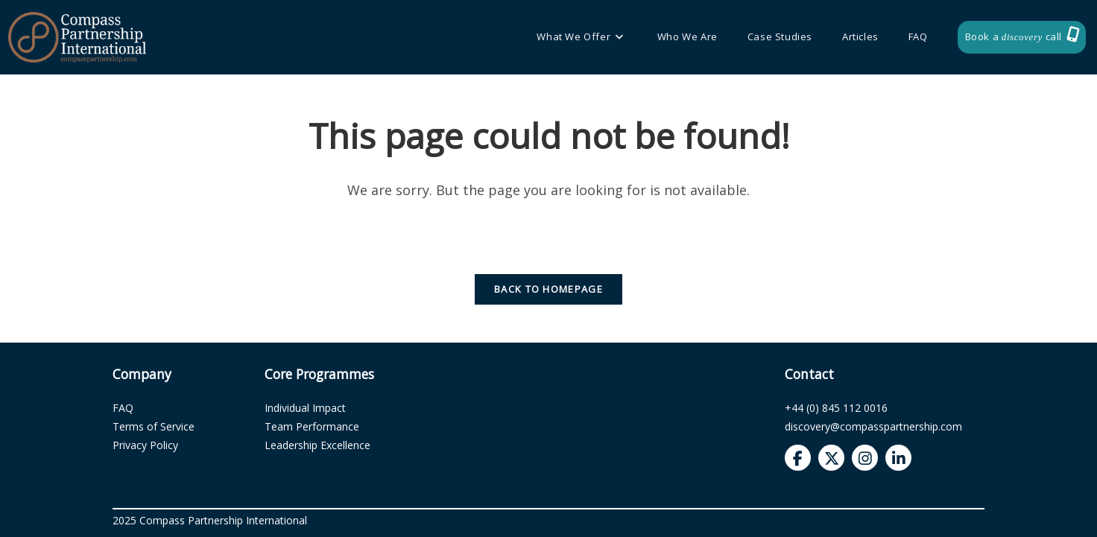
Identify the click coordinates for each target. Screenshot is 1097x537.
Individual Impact (305, 408)
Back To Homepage (548, 289)
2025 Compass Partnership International (210, 520)
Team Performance (312, 426)
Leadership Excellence (317, 445)
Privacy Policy (145, 445)
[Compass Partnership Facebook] (798, 458)
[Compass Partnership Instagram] (865, 458)
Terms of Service (154, 426)
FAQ (123, 408)
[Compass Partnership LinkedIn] (898, 458)
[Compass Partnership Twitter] (831, 458)
